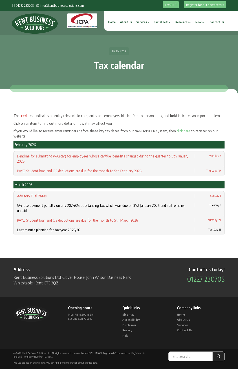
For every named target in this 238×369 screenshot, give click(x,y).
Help (125, 335)
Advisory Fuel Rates (32, 196)
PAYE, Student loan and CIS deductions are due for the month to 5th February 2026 (79, 171)
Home (112, 22)
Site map (128, 314)
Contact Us (216, 22)
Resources (183, 22)
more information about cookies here (78, 362)
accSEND (170, 5)
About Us (126, 22)
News (200, 22)
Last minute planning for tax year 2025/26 (48, 230)
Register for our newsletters (205, 5)
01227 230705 (25, 5)
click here (183, 131)
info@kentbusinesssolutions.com (62, 5)
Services (142, 22)
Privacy (127, 330)
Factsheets (162, 22)
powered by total (87, 353)
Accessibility (131, 319)
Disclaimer (129, 325)
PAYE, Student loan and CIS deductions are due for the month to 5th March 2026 (77, 220)
